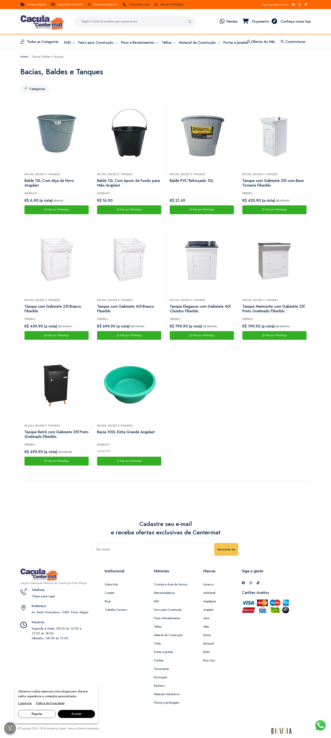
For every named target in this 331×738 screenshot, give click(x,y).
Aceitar (76, 713)
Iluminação (160, 677)
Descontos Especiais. (103, 4)
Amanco (208, 584)
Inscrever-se (226, 549)
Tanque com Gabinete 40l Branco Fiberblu (125, 309)
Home (24, 56)
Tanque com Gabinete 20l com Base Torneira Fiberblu (273, 183)
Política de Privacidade (50, 703)
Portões (158, 660)
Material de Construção (168, 635)
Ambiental (209, 593)
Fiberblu (247, 193)
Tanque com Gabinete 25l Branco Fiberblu (52, 309)
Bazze (207, 635)
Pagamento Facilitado (67, 4)
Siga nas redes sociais (275, 5)
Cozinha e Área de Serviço (170, 584)
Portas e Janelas (163, 652)
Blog (107, 601)
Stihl (156, 601)
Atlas (206, 626)
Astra (206, 618)
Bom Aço (209, 660)
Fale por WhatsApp (169, 4)
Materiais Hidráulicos (166, 694)
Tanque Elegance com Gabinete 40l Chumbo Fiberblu (200, 309)
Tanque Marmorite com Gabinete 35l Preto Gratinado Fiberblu (273, 309)
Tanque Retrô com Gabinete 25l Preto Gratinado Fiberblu (56, 434)
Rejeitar (36, 713)
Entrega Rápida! (33, 4)
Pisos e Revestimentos (167, 618)
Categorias (34, 89)
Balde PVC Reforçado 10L (192, 180)
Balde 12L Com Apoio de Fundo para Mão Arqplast (128, 183)
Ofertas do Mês (261, 41)
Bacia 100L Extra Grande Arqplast (126, 432)
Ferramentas (161, 669)
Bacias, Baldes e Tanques (48, 56)
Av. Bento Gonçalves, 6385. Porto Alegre (60, 612)
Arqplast (31, 193)
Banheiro (159, 686)
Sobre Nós (111, 584)
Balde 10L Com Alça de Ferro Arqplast (49, 183)
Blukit (206, 652)
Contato (109, 593)
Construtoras (292, 41)
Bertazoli (208, 643)
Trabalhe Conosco (116, 610)
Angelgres (209, 601)
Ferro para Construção (168, 610)
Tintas (157, 643)
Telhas (157, 626)
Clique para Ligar (136, 4)
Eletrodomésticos (164, 593)
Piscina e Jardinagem (166, 702)
